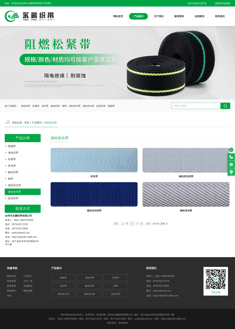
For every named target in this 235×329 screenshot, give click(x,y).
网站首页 (118, 16)
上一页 (124, 238)
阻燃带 (12, 160)
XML (9, 295)
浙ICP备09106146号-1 (72, 314)
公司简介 (27, 276)
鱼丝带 (12, 180)
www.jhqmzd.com (21, 247)
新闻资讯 (179, 16)
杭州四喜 (123, 323)
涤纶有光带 (14, 206)
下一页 (139, 238)
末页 (148, 238)
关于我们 (159, 16)
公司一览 (27, 281)
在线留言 (199, 16)
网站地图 (27, 290)
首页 (116, 238)
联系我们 (220, 16)
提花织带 (13, 212)
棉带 (10, 193)
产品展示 (138, 16)
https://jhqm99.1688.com (24, 251)
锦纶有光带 (14, 199)
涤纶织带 (13, 167)
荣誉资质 (11, 281)
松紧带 (12, 173)
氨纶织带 (13, 186)
